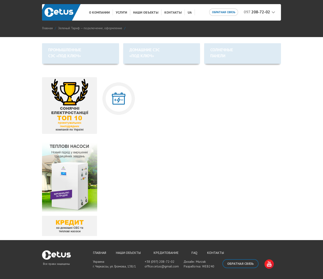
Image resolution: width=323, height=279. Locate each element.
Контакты (173, 12)
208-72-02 (257, 12)
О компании (99, 12)
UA (190, 12)
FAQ (194, 253)
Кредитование (166, 253)
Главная (99, 253)
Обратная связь (223, 12)
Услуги (121, 12)
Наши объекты (145, 12)
